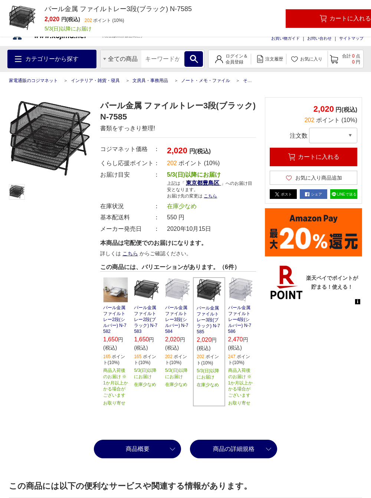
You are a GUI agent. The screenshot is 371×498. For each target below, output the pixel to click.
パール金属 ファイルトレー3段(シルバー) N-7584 (176, 319)
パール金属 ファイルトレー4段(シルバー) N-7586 (240, 319)
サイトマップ (351, 38)
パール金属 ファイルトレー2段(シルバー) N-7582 (115, 319)
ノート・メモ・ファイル (205, 80)
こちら (210, 196)
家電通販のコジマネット (33, 80)
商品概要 (138, 449)
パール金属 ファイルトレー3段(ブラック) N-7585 (208, 319)
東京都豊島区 (203, 183)
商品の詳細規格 (234, 449)
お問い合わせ (319, 38)
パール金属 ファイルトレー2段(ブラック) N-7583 (145, 319)
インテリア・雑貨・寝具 (95, 80)
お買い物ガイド (285, 38)
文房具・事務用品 (150, 80)
